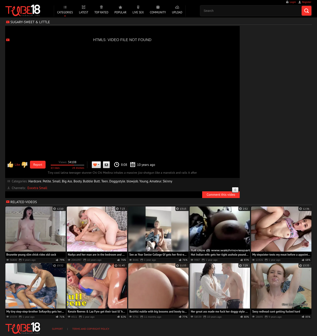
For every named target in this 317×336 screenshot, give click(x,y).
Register (306, 2)
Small (56, 181)
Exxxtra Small (37, 188)
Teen (104, 181)
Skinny (167, 181)
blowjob (132, 181)
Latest (83, 12)
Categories (65, 12)
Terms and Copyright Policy (90, 328)
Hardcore (34, 181)
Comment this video (223, 194)
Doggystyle (117, 181)
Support (57, 328)
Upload (177, 12)
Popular (120, 12)
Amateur (155, 181)
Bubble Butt (91, 181)
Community (158, 12)
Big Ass (67, 181)
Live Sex (138, 12)
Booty (77, 181)
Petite (47, 181)
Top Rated (101, 12)
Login (293, 2)
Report (37, 165)
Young (143, 181)
